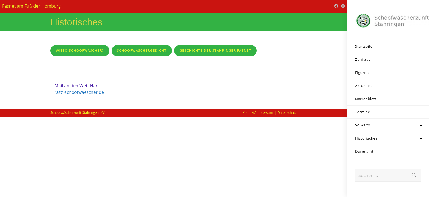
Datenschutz (287, 192)
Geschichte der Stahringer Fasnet (215, 50)
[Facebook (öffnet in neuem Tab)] (336, 6)
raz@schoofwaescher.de (79, 172)
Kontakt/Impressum (257, 192)
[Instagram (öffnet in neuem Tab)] (342, 6)
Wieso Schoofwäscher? (80, 50)
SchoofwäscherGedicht (142, 50)
